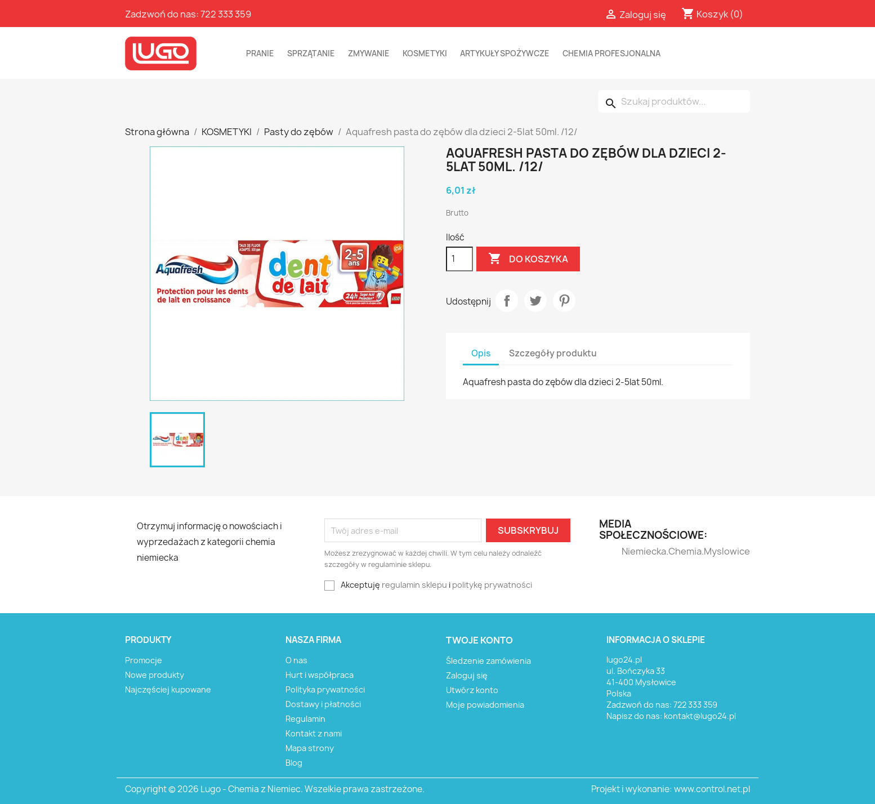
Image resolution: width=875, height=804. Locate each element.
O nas (296, 660)
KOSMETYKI (425, 53)
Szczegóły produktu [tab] (553, 353)
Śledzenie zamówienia (488, 660)
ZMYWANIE (369, 53)
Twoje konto (479, 640)
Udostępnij (506, 300)
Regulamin (305, 718)
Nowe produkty (154, 674)
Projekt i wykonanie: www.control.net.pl (670, 789)
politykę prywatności (492, 584)
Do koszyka (528, 259)
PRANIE (260, 53)
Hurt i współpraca (319, 674)
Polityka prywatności (325, 689)
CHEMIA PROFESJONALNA (611, 53)
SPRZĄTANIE (311, 53)
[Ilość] (459, 259)
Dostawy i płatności (323, 704)
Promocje (143, 660)
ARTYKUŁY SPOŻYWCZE (505, 53)
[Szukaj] (674, 101)
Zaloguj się (467, 675)
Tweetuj (535, 300)
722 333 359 (225, 14)
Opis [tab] (480, 353)
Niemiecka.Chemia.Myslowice (644, 551)
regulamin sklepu (414, 584)
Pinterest (564, 300)
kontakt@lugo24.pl (700, 716)
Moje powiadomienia (485, 704)
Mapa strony (309, 748)
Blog (293, 762)
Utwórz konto (472, 690)
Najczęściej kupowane (168, 689)
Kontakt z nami (313, 733)
